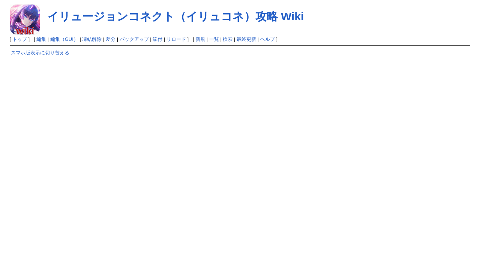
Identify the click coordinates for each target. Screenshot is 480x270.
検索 (227, 39)
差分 (111, 39)
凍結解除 (92, 39)
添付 (157, 39)
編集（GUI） (64, 39)
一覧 (214, 39)
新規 (200, 39)
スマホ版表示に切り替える (40, 53)
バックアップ (134, 39)
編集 (41, 39)
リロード (176, 39)
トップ (19, 39)
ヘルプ (267, 39)
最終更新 (246, 39)
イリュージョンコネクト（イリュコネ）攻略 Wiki (175, 16)
